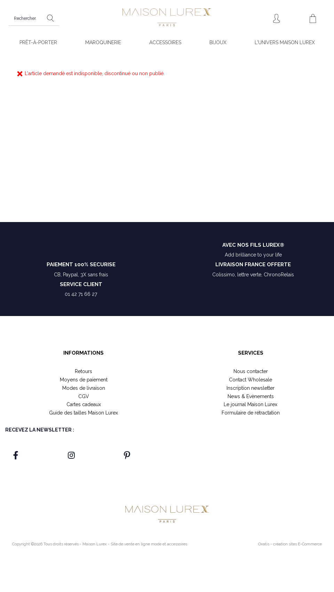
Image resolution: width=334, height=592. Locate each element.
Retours (83, 371)
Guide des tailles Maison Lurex (83, 413)
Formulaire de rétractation (251, 413)
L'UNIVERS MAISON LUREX (285, 42)
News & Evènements (251, 396)
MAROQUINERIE (103, 42)
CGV (83, 396)
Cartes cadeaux (83, 404)
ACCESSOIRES (165, 42)
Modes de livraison (83, 388)
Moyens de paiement (84, 379)
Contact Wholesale (250, 379)
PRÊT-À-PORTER (38, 42)
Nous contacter (250, 371)
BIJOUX (217, 42)
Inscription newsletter (250, 388)
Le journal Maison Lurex (250, 404)
